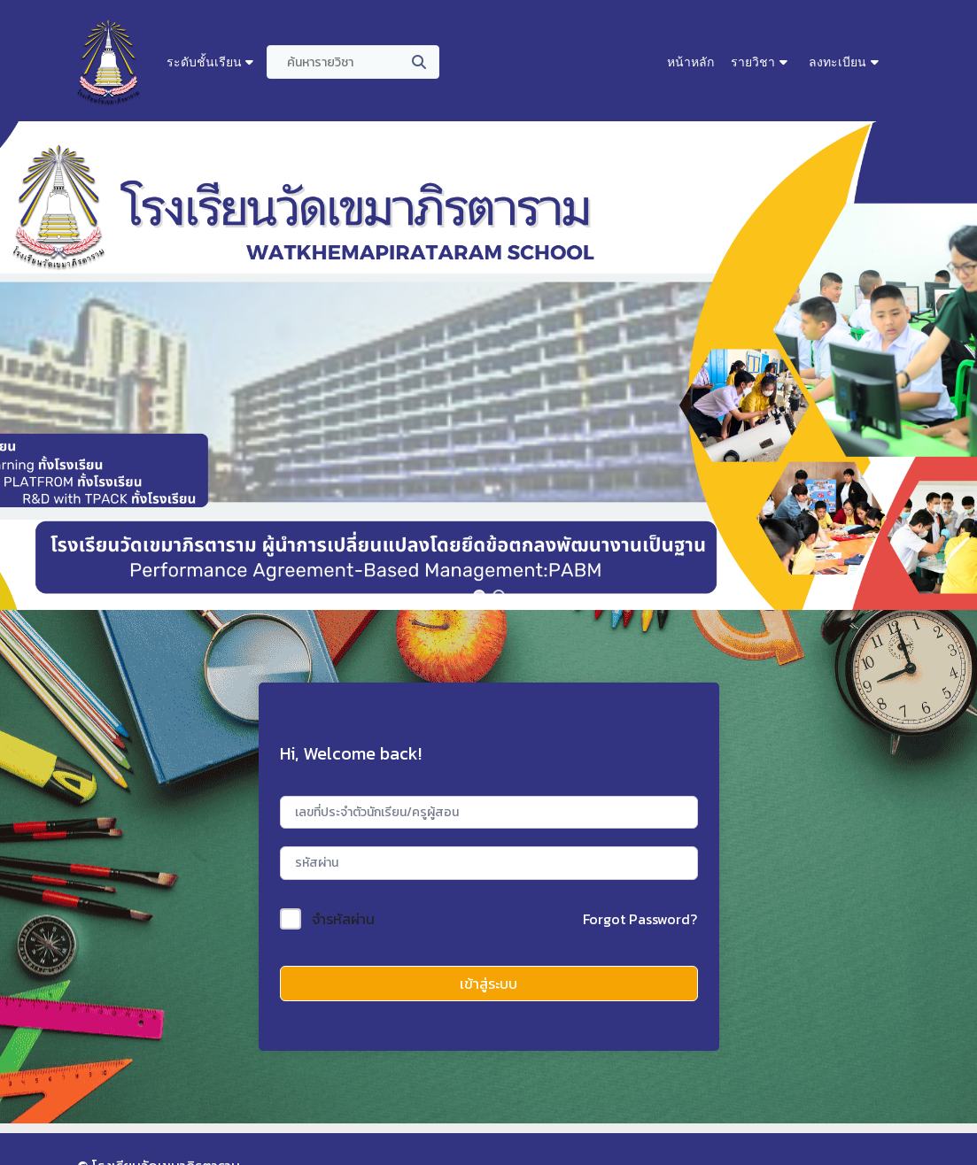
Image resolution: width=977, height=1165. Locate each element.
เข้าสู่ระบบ (488, 983)
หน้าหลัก (690, 62)
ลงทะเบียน (837, 62)
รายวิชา (753, 62)
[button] (479, 596)
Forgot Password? (640, 919)
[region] (488, 365)
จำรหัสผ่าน (343, 919)
